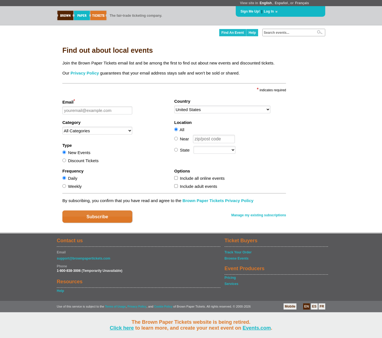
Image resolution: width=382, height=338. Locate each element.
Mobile (290, 306)
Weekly (75, 186)
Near (184, 138)
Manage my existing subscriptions (258, 215)
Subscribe (97, 216)
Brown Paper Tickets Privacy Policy (217, 200)
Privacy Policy (84, 73)
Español (281, 3)
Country (182, 101)
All (182, 129)
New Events (79, 152)
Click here (122, 328)
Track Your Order (238, 252)
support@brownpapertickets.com (83, 258)
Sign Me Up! (250, 11)
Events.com (257, 328)
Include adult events (198, 186)
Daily (72, 178)
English (266, 3)
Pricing (230, 278)
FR (322, 306)
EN (306, 306)
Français (302, 3)
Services (231, 284)
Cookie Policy (163, 306)
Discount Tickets (83, 160)
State (185, 150)
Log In (269, 11)
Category (71, 122)
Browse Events (237, 258)
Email (68, 101)
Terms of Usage (115, 306)
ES (314, 306)
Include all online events (202, 178)
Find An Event (232, 33)
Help (252, 33)
